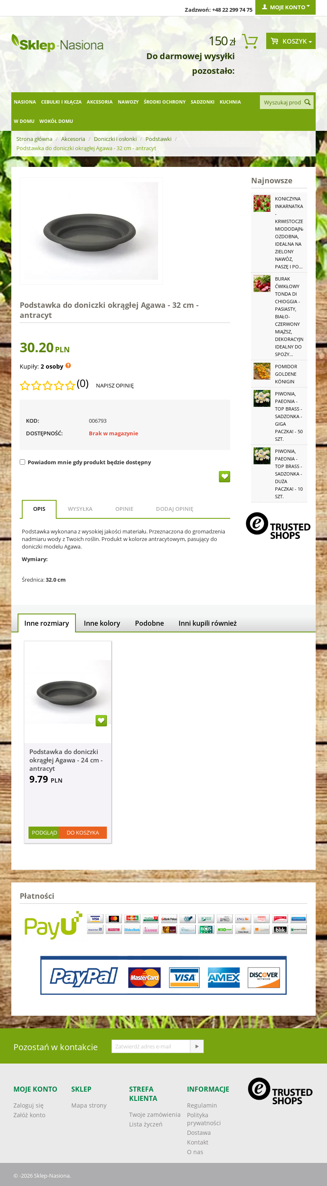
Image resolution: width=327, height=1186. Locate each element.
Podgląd (44, 832)
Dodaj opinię (174, 508)
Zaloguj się (28, 1105)
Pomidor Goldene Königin (286, 374)
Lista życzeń (146, 1124)
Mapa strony (88, 1105)
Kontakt (197, 1142)
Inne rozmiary (46, 623)
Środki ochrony (165, 102)
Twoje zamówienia (155, 1114)
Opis (39, 508)
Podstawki (158, 139)
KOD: (32, 420)
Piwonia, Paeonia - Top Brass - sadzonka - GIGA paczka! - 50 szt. (289, 416)
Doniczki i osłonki (115, 139)
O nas (195, 1152)
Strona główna (34, 139)
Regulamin (202, 1105)
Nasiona (25, 102)
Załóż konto (29, 1115)
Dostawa (199, 1133)
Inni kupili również (208, 623)
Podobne (149, 623)
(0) (82, 383)
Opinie (124, 508)
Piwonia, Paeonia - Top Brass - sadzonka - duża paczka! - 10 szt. (289, 473)
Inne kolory (102, 623)
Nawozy (128, 102)
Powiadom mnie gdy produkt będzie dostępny (85, 462)
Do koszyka (83, 832)
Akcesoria (100, 102)
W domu (24, 121)
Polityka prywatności (204, 1119)
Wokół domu (56, 121)
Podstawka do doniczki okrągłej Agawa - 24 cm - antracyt (66, 759)
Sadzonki (203, 102)
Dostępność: (44, 433)
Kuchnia (230, 102)
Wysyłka (80, 508)
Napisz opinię (115, 385)
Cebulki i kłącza (61, 102)
